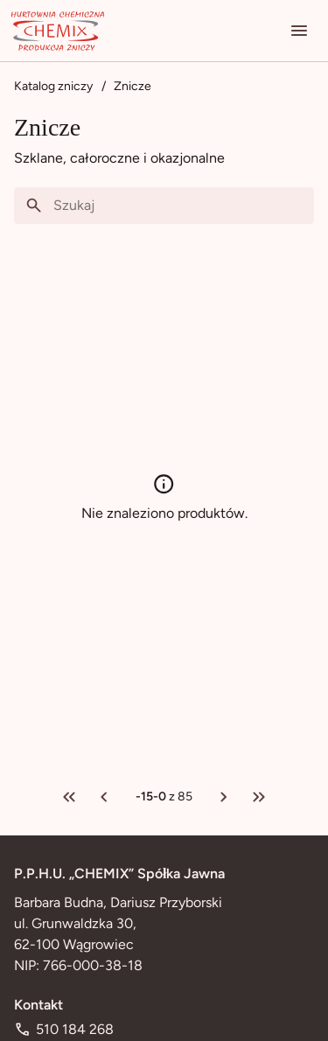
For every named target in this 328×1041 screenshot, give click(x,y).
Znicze (132, 86)
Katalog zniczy (53, 86)
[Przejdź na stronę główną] (57, 30)
